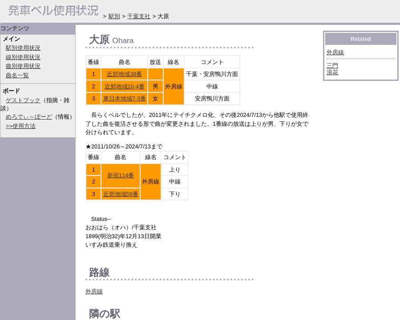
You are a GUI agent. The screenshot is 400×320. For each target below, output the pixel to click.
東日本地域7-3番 (124, 98)
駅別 (114, 16)
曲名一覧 (17, 75)
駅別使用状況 (23, 47)
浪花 (332, 72)
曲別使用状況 (23, 66)
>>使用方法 (21, 126)
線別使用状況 (23, 57)
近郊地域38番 (124, 74)
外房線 (94, 291)
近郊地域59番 (120, 194)
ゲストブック (23, 100)
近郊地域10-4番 (125, 86)
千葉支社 (138, 16)
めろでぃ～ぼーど (29, 116)
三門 (332, 65)
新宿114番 (120, 175)
